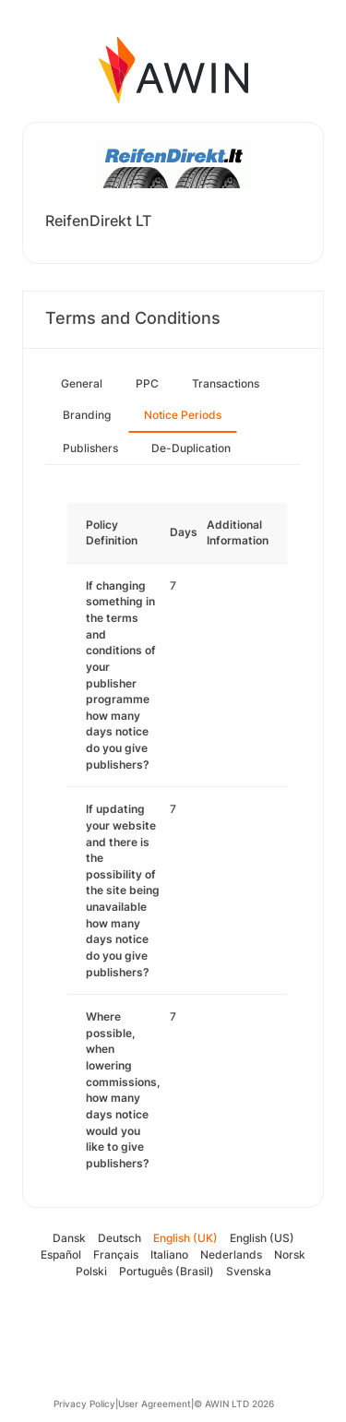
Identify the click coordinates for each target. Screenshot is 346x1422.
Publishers (90, 448)
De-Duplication (191, 448)
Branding (87, 415)
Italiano (169, 1254)
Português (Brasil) (166, 1271)
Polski (91, 1271)
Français (115, 1254)
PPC (147, 383)
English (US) (262, 1238)
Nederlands (231, 1254)
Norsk (289, 1254)
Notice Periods (182, 415)
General (81, 383)
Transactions (225, 383)
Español (61, 1254)
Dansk (69, 1238)
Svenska (248, 1271)
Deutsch (119, 1238)
